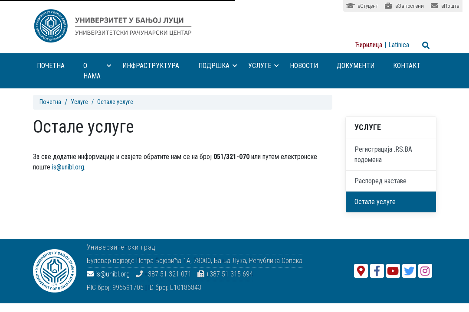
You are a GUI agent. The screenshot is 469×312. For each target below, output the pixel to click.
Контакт (406, 66)
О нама (97, 71)
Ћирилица (368, 45)
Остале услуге (375, 202)
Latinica (398, 45)
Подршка (217, 66)
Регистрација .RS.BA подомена (383, 154)
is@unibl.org (68, 167)
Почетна (51, 66)
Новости (304, 66)
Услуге (263, 66)
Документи (355, 66)
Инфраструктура (150, 66)
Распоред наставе (380, 181)
